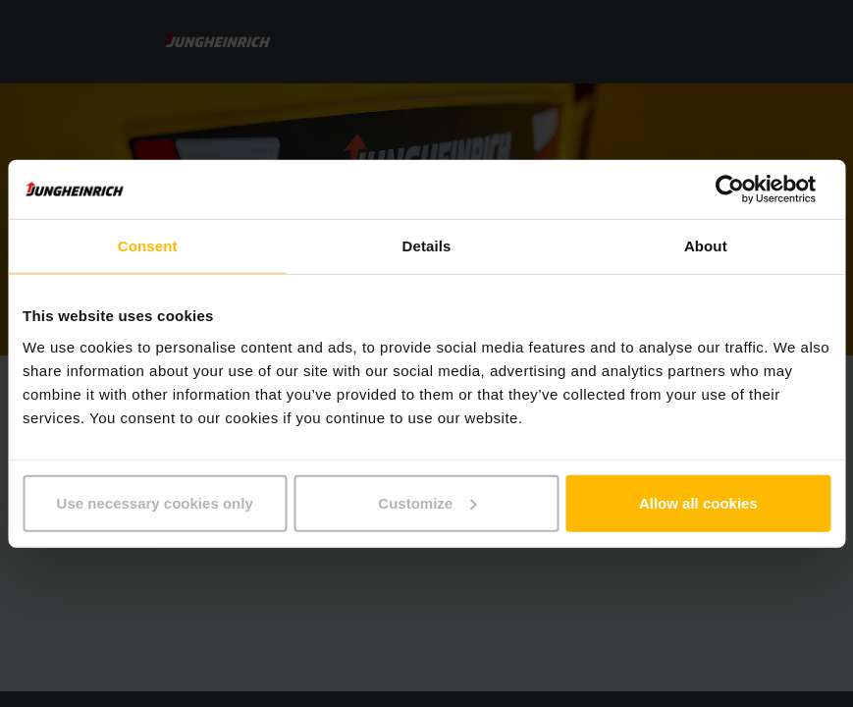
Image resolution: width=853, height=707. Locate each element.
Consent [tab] (148, 246)
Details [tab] (427, 246)
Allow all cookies (698, 502)
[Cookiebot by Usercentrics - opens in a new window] (744, 189)
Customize (427, 502)
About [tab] (705, 246)
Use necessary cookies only (155, 502)
